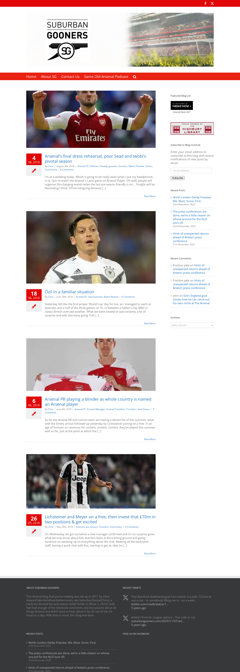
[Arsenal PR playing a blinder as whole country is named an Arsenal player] (91, 364)
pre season (92, 526)
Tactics (148, 166)
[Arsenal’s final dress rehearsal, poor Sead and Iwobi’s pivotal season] (91, 119)
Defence (94, 166)
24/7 (188, 112)
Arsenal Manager (96, 409)
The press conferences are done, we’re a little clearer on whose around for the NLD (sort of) (191, 217)
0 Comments (67, 169)
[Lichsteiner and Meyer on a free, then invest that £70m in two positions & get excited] (91, 481)
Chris (50, 166)
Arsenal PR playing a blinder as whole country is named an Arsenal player (98, 401)
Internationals (95, 296)
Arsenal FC (83, 166)
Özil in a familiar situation (69, 291)
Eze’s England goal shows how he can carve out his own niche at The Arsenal (191, 299)
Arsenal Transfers (115, 409)
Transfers (131, 409)
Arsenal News (179, 112)
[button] (134, 76)
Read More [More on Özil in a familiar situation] (150, 323)
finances (80, 526)
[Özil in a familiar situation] (91, 247)
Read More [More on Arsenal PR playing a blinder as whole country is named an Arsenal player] (150, 439)
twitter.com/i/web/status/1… (149, 604)
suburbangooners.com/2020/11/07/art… (157, 621)
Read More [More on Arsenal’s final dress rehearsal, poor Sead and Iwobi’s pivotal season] (150, 196)
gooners (113, 166)
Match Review (111, 296)
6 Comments (132, 526)
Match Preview (136, 166)
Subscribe (177, 178)
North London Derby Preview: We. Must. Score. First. (192, 199)
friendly (104, 166)
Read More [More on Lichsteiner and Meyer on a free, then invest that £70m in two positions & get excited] (150, 553)
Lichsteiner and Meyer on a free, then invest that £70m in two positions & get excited (100, 519)
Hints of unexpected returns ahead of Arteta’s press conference (191, 237)
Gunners (123, 166)
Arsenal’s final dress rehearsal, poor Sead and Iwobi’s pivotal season (95, 158)
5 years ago (138, 608)
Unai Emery (51, 169)
